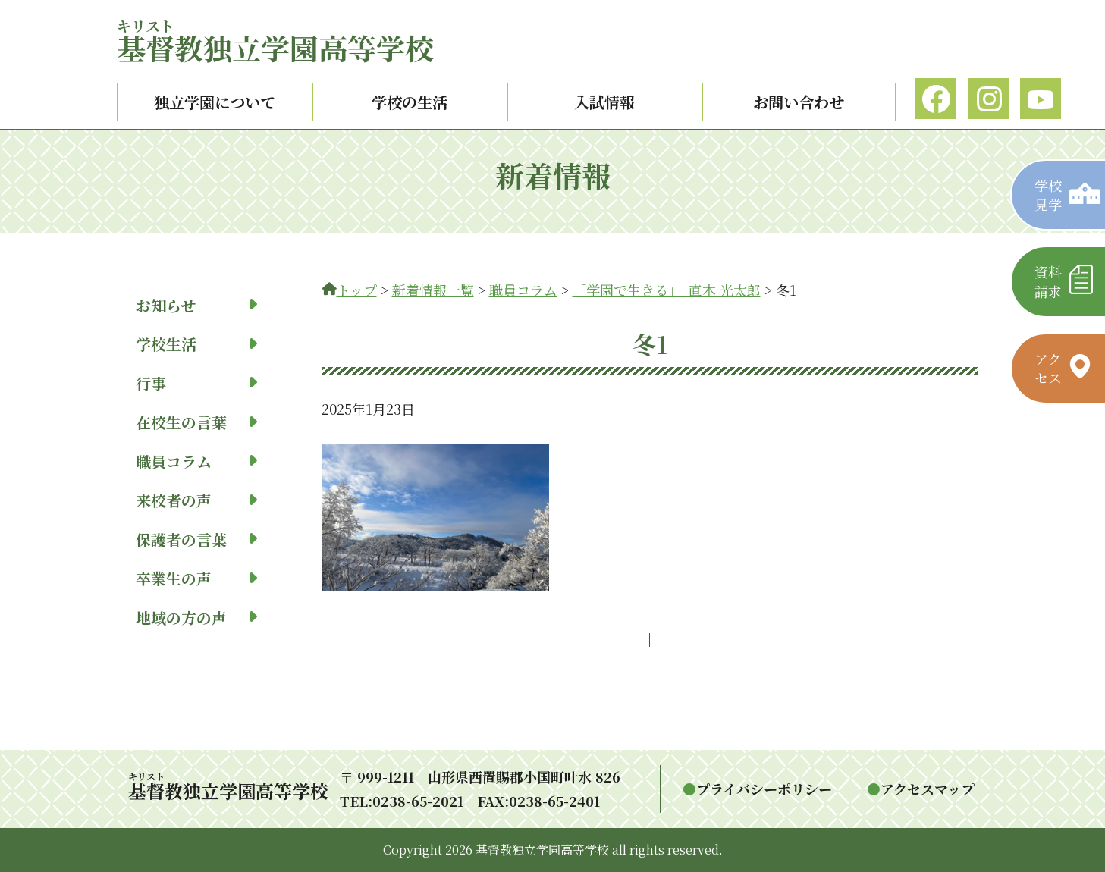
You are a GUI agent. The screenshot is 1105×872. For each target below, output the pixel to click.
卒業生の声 (196, 578)
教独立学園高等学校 (275, 47)
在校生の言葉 (196, 422)
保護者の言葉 (196, 539)
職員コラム (196, 461)
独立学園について (214, 102)
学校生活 (196, 344)
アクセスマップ (928, 788)
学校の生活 (409, 102)
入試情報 (604, 102)
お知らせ (196, 305)
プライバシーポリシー (764, 788)
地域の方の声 (196, 618)
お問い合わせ (798, 102)
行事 (196, 383)
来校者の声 (196, 500)
